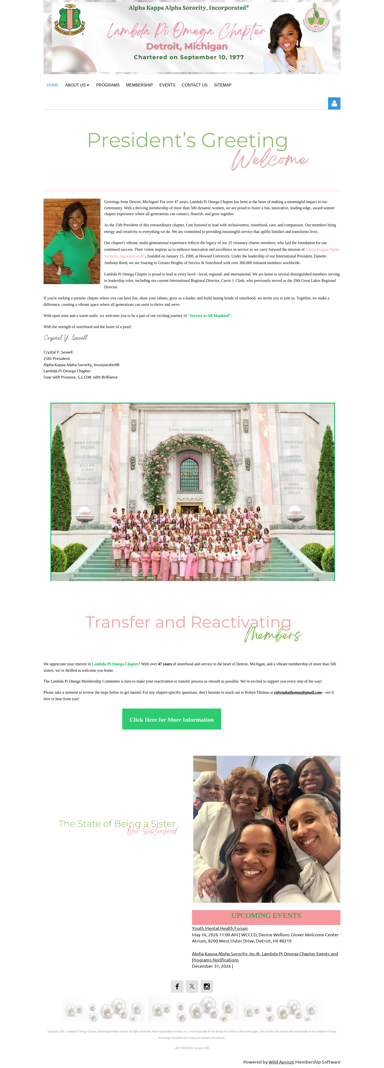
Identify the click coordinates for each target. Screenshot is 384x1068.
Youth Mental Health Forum (220, 928)
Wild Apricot (281, 1061)
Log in (334, 103)
